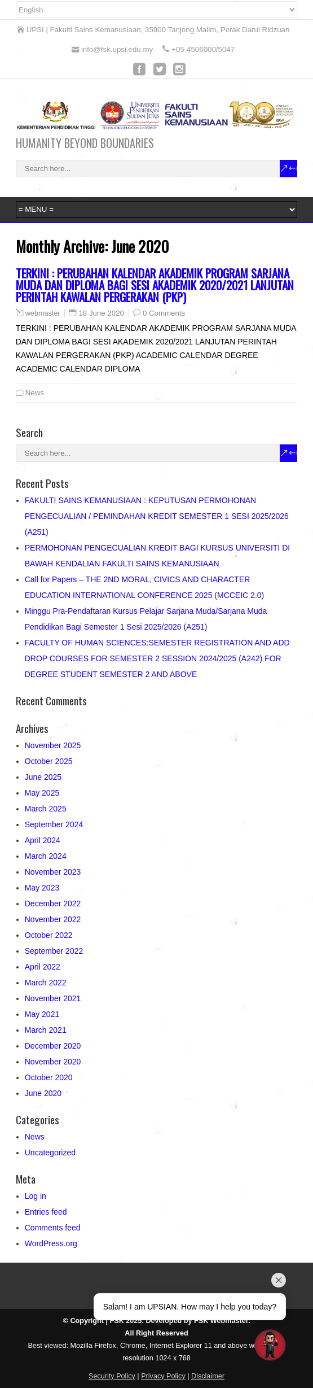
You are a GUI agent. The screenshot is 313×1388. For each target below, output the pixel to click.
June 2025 (43, 777)
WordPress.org (51, 1243)
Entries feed (46, 1211)
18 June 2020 (101, 313)
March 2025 (46, 808)
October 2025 (49, 761)
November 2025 (53, 745)
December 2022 (53, 903)
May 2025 (42, 792)
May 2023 (42, 887)
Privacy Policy (163, 1376)
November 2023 (53, 871)
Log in (35, 1196)
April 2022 (42, 966)
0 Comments (164, 313)
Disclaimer (207, 1376)
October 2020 (49, 1077)
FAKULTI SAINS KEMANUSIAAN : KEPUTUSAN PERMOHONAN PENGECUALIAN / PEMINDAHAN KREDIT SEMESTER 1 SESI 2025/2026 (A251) (157, 516)
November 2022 (53, 919)
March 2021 (46, 1030)
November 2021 (53, 998)
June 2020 (43, 1093)
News (34, 393)
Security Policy (112, 1376)
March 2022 (46, 982)
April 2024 (42, 840)
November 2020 (53, 1061)
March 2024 (46, 856)
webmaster (42, 313)
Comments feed (53, 1227)
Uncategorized (50, 1152)
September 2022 (54, 950)
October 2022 (49, 935)
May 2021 (42, 1014)
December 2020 (53, 1045)
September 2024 (54, 824)
